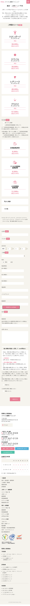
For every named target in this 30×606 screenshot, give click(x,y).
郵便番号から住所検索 (11, 307)
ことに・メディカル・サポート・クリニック (12, 554)
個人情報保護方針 (6, 531)
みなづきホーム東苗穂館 (7, 588)
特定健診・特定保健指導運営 (8, 527)
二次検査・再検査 (6, 482)
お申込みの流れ (5, 516)
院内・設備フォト (6, 523)
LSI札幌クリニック (6, 556)
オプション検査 (5, 500)
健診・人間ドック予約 (8, 448)
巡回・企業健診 (5, 505)
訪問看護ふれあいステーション (9, 569)
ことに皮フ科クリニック (7, 592)
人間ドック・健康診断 (7, 489)
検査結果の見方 (5, 502)
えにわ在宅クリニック (7, 576)
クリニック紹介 (5, 519)
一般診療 (4, 478)
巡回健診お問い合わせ (22, 448)
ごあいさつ (4, 521)
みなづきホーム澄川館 (7, 590)
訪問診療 (4, 486)
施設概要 (4, 525)
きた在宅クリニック (6, 580)
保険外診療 (4, 484)
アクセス (6, 425)
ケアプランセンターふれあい (8, 594)
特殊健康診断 (5, 498)
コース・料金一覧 (6, 492)
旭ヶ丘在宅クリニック (7, 578)
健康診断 (4, 496)
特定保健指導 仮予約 (7, 452)
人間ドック (4, 494)
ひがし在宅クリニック (7, 574)
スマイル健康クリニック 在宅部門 (9, 567)
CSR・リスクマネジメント (8, 529)
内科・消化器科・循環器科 (8, 480)
